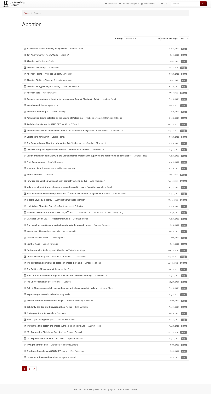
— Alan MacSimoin (105, 180)
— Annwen (105, 174)
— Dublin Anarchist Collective (105, 206)
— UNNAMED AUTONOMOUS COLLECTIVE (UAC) (105, 212)
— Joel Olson (105, 269)
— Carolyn (105, 281)
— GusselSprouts (105, 237)
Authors (104, 389)
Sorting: (119, 39)
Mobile (134, 389)
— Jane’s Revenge (105, 111)
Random (78, 389)
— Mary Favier (105, 294)
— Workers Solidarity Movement (105, 73)
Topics (27, 13)
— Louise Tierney (105, 136)
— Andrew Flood (105, 48)
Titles (96, 389)
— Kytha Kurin (105, 105)
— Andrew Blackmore (105, 313)
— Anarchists (105, 256)
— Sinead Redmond (105, 262)
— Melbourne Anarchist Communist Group (105, 117)
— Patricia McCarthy (105, 61)
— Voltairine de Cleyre (105, 250)
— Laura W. (105, 54)
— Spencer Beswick (105, 86)
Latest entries (123, 389)
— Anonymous (105, 67)
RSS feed (88, 389)
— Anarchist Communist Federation (105, 199)
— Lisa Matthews (105, 307)
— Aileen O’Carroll (105, 92)
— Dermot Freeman (105, 218)
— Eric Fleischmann (105, 351)
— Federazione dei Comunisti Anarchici (105, 231)
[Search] (185, 3)
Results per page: (169, 39)
